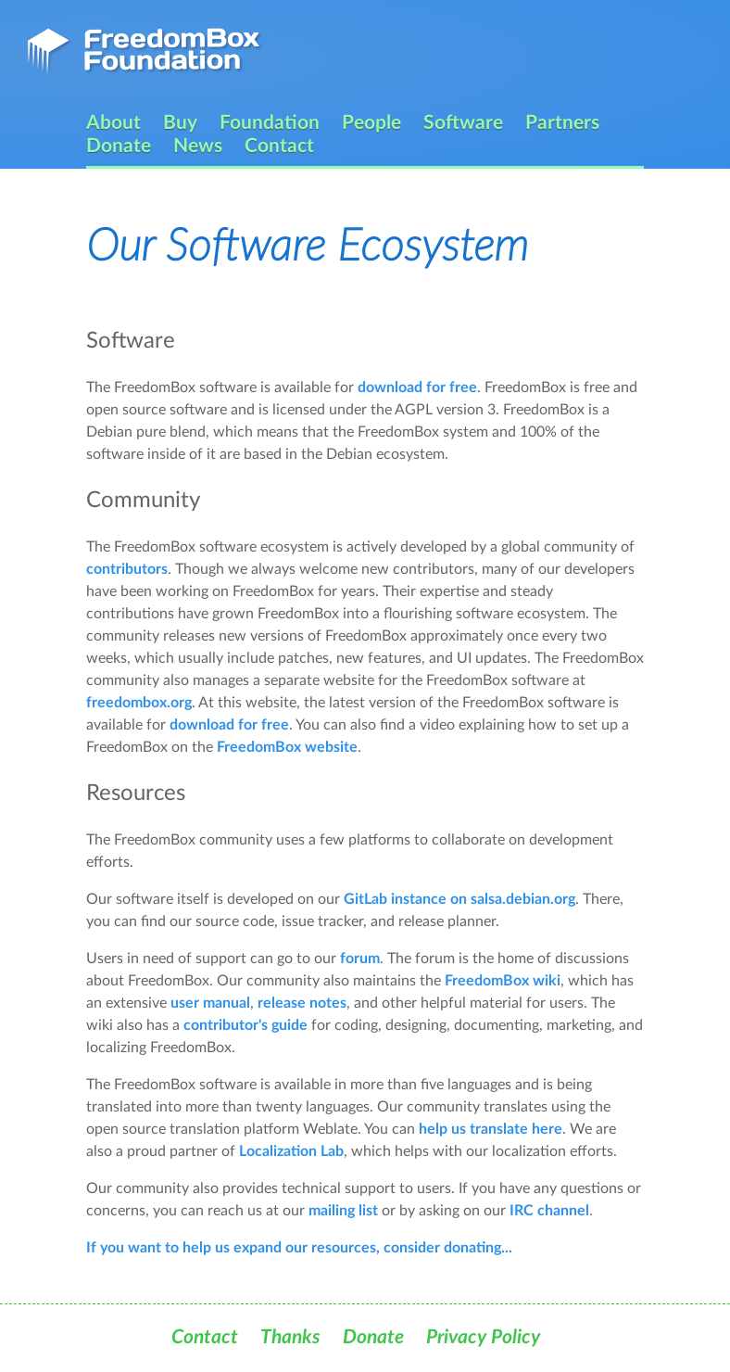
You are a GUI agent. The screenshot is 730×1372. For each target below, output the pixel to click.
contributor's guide (245, 1025)
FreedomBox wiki (502, 980)
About (113, 123)
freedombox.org (139, 702)
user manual (210, 1003)
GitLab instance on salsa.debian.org (459, 899)
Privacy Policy (483, 1337)
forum (360, 958)
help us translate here (490, 1129)
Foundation (270, 123)
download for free (417, 387)
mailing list (343, 1210)
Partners (562, 123)
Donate (118, 146)
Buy (180, 123)
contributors (127, 569)
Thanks (290, 1337)
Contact (279, 146)
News (197, 146)
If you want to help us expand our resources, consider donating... (299, 1247)
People (371, 123)
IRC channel (549, 1210)
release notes (302, 1003)
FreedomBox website (287, 747)
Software (463, 123)
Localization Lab (291, 1151)
